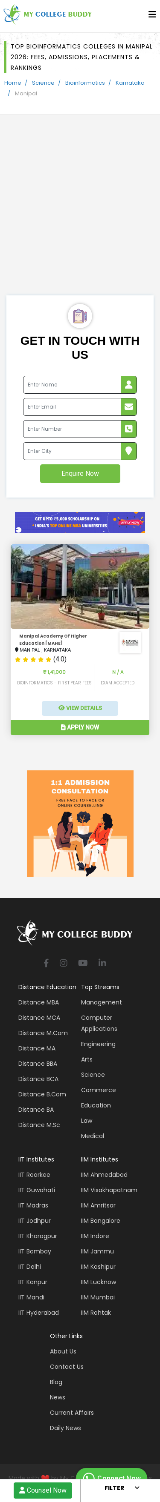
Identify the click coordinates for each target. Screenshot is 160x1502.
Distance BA (36, 1109)
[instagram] (63, 964)
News (57, 1397)
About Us (63, 1351)
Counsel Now (43, 1490)
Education (96, 1105)
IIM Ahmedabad (104, 1174)
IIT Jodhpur (34, 1220)
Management (101, 1002)
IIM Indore (95, 1236)
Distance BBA (37, 1063)
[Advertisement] (80, 211)
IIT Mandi (31, 1297)
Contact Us (67, 1366)
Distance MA (36, 1048)
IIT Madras (33, 1205)
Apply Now (80, 727)
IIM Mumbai (98, 1297)
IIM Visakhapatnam (109, 1190)
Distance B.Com (42, 1094)
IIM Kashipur (98, 1266)
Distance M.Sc (39, 1125)
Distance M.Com (43, 1033)
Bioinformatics (85, 83)
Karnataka (130, 83)
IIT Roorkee (34, 1174)
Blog (56, 1382)
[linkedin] (102, 964)
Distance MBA (38, 1002)
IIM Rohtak (96, 1312)
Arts (87, 1059)
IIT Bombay (34, 1251)
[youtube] (83, 964)
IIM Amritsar (98, 1205)
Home (12, 83)
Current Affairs (72, 1412)
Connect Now (110, 1478)
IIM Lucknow (98, 1282)
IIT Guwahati (36, 1190)
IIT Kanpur (32, 1282)
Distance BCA (38, 1079)
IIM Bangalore (100, 1220)
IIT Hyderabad (38, 1312)
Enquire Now (80, 473)
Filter (114, 1488)
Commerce (98, 1090)
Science (43, 83)
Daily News (65, 1428)
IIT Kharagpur (37, 1236)
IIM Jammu (97, 1251)
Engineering (98, 1044)
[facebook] (46, 964)
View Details (80, 708)
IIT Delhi (29, 1266)
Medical (92, 1136)
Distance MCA (39, 1017)
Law (86, 1120)
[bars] (152, 16)
